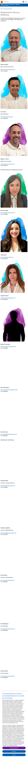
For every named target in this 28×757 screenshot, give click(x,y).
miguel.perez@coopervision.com (8, 164)
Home (2, 8)
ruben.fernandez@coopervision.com (8, 346)
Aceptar (14, 755)
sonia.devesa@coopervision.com (8, 676)
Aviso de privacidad (13, 745)
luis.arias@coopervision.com (7, 116)
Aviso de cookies (21, 743)
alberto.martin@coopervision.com (8, 69)
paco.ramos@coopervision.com (7, 580)
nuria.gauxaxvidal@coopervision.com (9, 434)
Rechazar (14, 751)
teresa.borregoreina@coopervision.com (9, 389)
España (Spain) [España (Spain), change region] (23, 2)
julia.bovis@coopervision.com (7, 257)
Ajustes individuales (14, 748)
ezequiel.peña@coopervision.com (8, 485)
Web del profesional (8, 8)
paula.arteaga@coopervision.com (8, 212)
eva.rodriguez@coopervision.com (8, 628)
